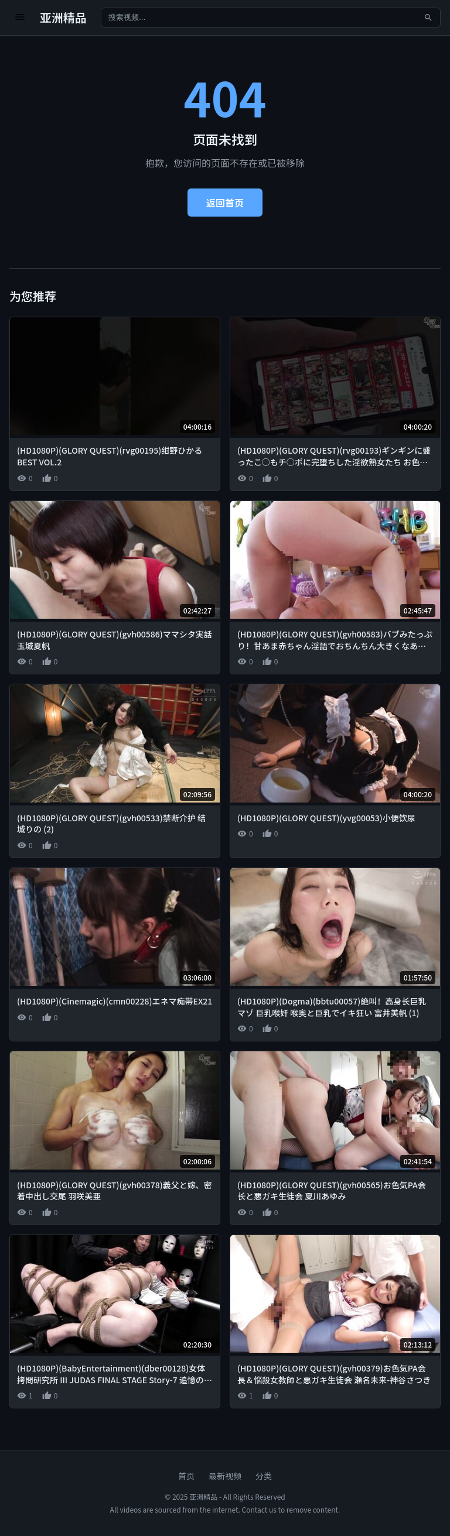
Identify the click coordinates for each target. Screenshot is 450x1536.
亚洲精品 (63, 17)
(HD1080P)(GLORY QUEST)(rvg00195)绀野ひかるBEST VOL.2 (109, 456)
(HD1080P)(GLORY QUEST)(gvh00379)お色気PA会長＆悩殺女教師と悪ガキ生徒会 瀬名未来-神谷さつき (334, 1374)
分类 (263, 1476)
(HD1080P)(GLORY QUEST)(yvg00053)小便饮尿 (326, 818)
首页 (186, 1476)
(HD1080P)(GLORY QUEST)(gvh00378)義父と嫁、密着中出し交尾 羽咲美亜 (114, 1190)
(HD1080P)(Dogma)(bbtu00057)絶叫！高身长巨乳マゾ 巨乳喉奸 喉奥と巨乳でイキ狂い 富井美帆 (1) (331, 1007)
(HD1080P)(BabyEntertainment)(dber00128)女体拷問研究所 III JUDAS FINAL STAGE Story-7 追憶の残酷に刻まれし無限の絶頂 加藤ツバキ (114, 1379)
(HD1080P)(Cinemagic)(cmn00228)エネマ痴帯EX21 (114, 1001)
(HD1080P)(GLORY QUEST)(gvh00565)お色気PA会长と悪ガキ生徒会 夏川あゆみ (331, 1190)
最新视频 (225, 1476)
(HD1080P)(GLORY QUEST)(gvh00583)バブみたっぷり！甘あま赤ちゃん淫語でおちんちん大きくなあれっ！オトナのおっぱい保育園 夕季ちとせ (334, 645)
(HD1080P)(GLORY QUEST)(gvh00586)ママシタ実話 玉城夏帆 (114, 640)
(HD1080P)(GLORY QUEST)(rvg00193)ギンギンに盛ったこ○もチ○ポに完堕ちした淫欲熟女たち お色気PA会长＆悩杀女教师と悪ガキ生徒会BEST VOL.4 (334, 461)
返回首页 (225, 203)
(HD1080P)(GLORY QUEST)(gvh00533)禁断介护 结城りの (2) (111, 823)
